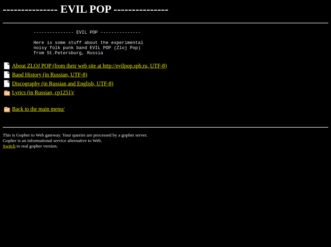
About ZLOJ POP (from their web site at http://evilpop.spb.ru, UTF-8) (89, 72)
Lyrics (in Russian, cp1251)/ (43, 99)
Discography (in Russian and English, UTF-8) (62, 90)
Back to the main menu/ (38, 115)
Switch (9, 152)
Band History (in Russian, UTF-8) (49, 81)
